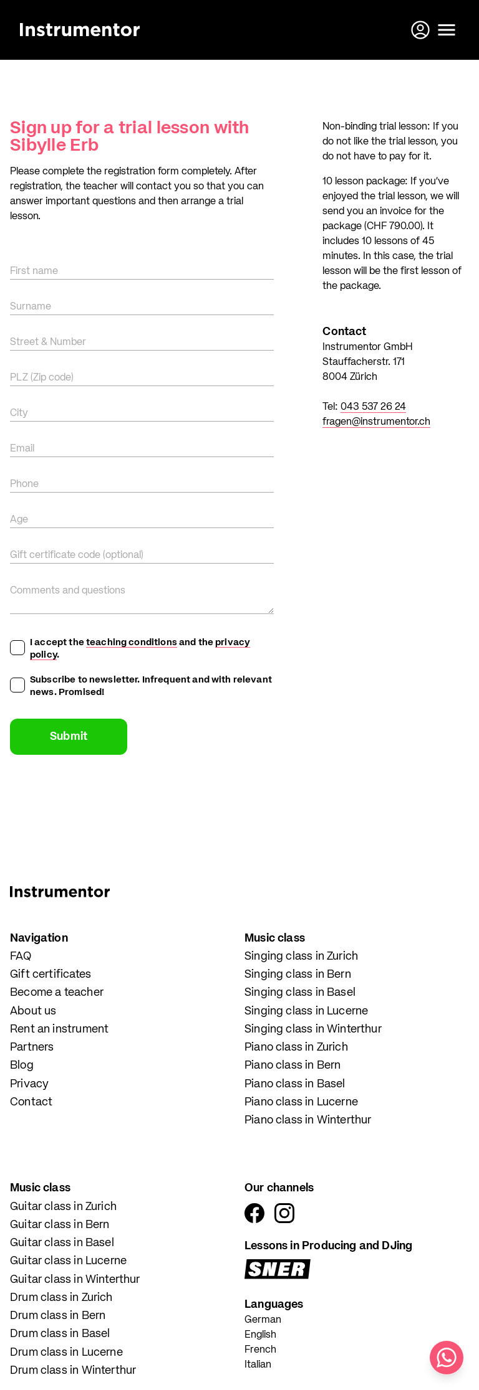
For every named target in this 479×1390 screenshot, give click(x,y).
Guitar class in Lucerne (68, 1261)
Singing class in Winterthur (313, 1029)
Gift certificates (50, 974)
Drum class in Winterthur (73, 1370)
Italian (257, 1365)
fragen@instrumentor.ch (376, 422)
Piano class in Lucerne (301, 1102)
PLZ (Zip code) (42, 378)
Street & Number (48, 343)
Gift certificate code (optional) (76, 555)
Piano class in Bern (292, 1065)
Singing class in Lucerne (306, 1011)
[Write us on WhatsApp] (446, 1357)
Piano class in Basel (295, 1084)
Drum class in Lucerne (66, 1352)
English (260, 1335)
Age (19, 520)
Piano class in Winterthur (308, 1120)
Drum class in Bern (57, 1315)
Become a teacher (57, 992)
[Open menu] (446, 30)
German (262, 1320)
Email (22, 449)
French (260, 1350)
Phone (24, 484)
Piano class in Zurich (296, 1047)
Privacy (29, 1084)
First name (34, 272)
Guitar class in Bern (60, 1225)
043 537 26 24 (373, 407)
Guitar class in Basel (62, 1243)
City (19, 413)
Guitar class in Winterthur (75, 1279)
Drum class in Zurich (61, 1297)
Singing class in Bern (297, 974)
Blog (22, 1065)
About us (33, 1011)
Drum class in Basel (60, 1334)
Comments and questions (67, 591)
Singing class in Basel (300, 992)
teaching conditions (131, 642)
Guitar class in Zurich (63, 1207)
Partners (32, 1047)
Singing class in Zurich (301, 956)
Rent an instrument (59, 1029)
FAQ (21, 956)
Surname (30, 307)
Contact (31, 1102)
